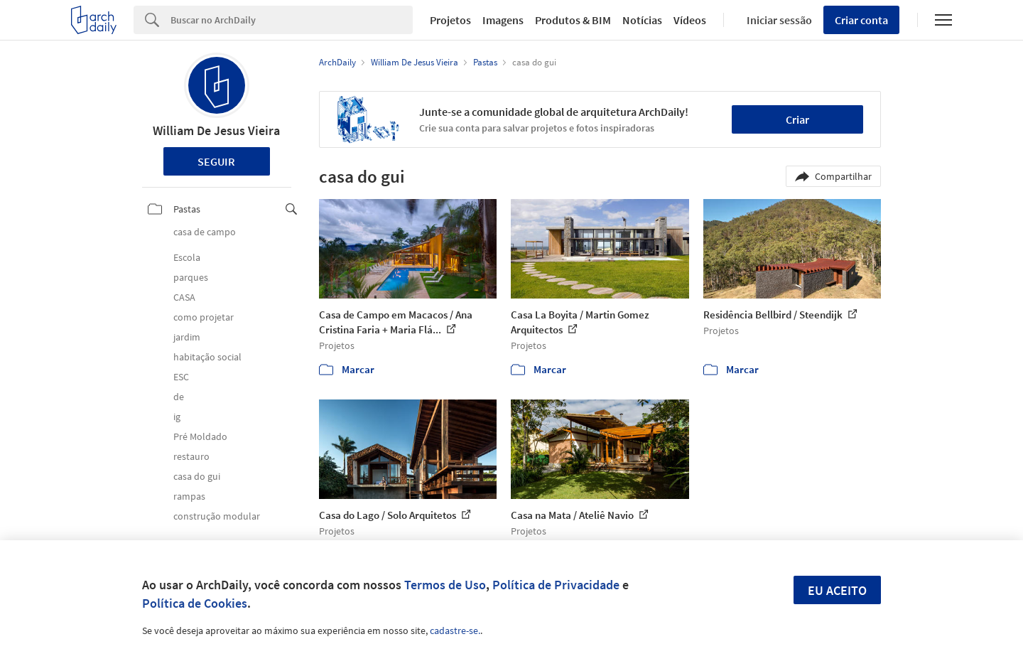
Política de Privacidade (555, 584)
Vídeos (689, 20)
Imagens (503, 20)
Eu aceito (837, 590)
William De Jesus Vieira (216, 130)
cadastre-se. (455, 630)
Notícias (642, 20)
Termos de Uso (445, 584)
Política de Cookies (194, 603)
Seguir (216, 161)
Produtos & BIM (573, 20)
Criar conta (861, 20)
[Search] (291, 20)
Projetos (450, 20)
